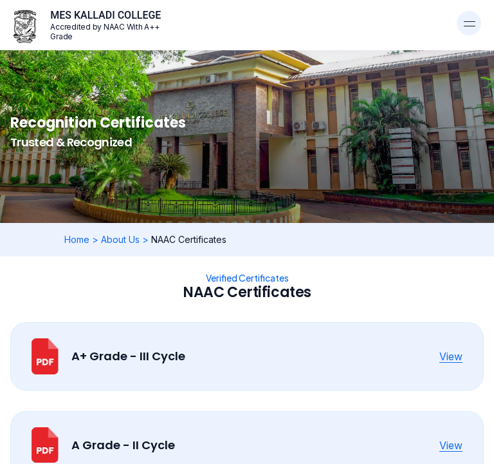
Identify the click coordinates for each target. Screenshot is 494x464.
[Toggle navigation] (469, 23)
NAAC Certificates (188, 239)
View (450, 356)
